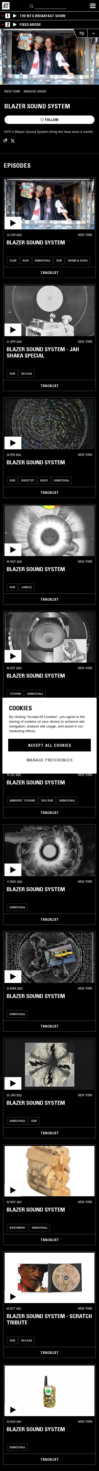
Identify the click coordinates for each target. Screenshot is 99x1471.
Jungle (26, 587)
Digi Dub (47, 800)
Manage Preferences (49, 760)
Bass (44, 480)
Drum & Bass (78, 260)
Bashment (18, 1227)
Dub (59, 260)
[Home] (6, 5)
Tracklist (49, 272)
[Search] (32, 5)
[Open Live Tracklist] (80, 33)
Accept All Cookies (49, 745)
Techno (15, 694)
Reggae (26, 373)
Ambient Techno (22, 800)
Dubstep (27, 480)
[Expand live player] (93, 33)
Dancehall (42, 260)
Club (13, 260)
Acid (25, 260)
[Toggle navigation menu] (92, 6)
